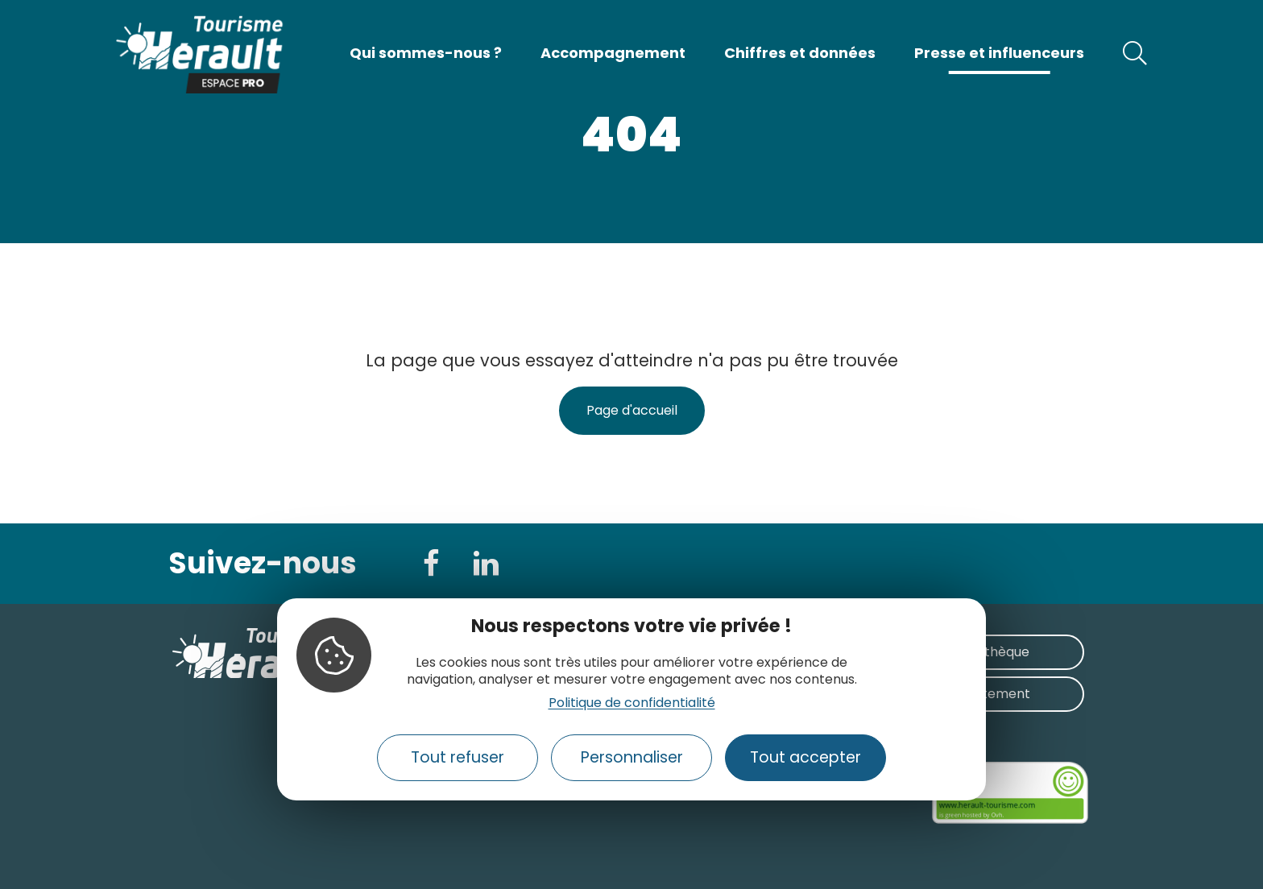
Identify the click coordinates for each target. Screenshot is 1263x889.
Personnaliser (632, 757)
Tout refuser (457, 757)
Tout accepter (805, 757)
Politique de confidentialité (632, 702)
